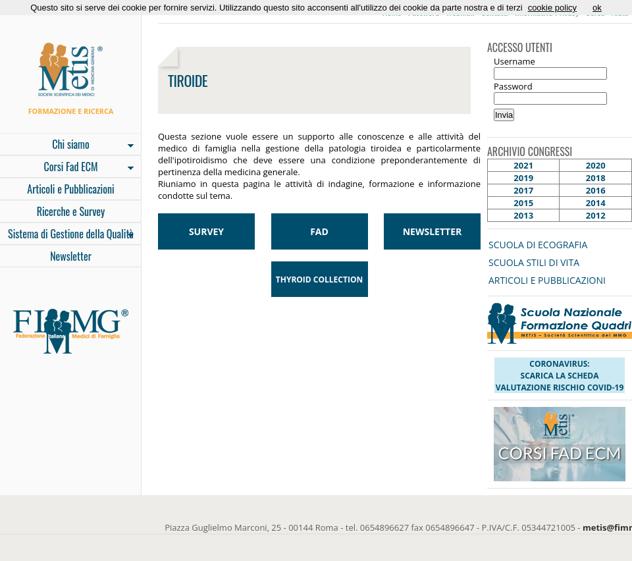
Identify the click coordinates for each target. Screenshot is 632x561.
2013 (523, 215)
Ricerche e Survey (71, 211)
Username (514, 61)
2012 (596, 215)
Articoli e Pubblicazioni (70, 189)
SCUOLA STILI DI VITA (533, 262)
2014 (596, 203)
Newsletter (71, 256)
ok (597, 8)
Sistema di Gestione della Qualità (67, 235)
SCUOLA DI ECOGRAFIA (537, 244)
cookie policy (552, 8)
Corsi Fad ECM (67, 168)
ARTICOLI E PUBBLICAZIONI (547, 280)
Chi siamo (67, 145)
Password (513, 86)
